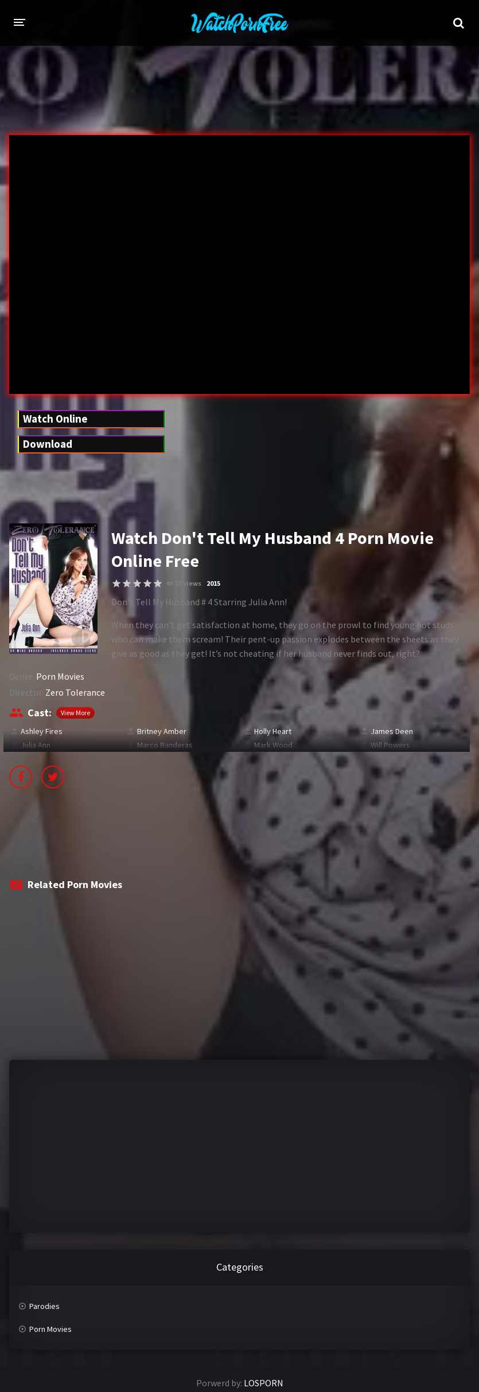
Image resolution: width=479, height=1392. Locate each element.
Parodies (44, 1306)
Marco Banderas (165, 745)
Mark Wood (273, 745)
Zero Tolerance (75, 692)
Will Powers (390, 745)
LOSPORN (263, 1383)
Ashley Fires (42, 731)
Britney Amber (161, 731)
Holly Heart (272, 731)
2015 (213, 583)
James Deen (392, 731)
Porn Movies (60, 676)
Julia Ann (35, 745)
